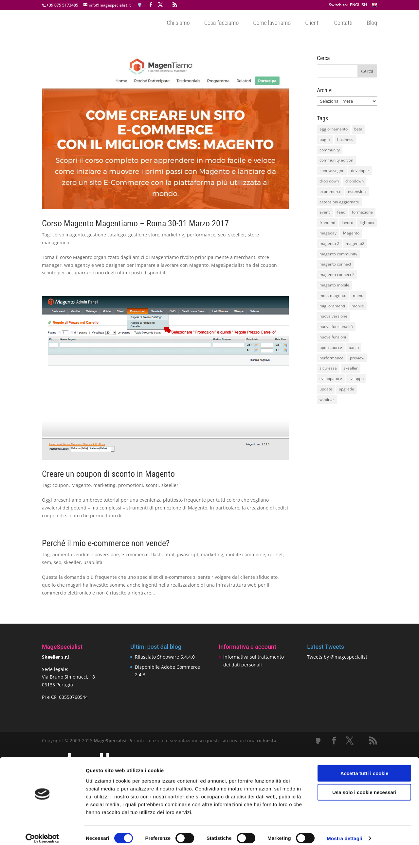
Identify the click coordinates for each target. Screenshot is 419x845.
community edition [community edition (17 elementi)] (336, 160)
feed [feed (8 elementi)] (341, 212)
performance (201, 235)
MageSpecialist (110, 740)
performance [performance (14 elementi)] (331, 358)
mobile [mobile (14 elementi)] (358, 306)
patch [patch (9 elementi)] (354, 347)
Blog (372, 23)
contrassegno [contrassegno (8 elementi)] (331, 170)
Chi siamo (178, 23)
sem (46, 562)
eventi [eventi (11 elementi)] (325, 212)
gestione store (143, 235)
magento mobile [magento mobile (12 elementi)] (334, 285)
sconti (152, 485)
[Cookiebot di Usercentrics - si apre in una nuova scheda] (42, 832)
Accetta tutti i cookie (364, 766)
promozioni (130, 485)
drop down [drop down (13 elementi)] (329, 181)
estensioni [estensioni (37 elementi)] (357, 191)
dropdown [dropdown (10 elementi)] (354, 181)
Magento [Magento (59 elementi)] (351, 233)
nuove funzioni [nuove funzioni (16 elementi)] (332, 337)
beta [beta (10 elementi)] (358, 129)
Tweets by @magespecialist (337, 657)
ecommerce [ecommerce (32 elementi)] (330, 191)
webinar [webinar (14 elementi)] (326, 399)
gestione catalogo (106, 235)
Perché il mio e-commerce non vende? (106, 543)
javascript (187, 554)
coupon (60, 485)
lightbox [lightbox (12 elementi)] (367, 222)
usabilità (92, 562)
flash (156, 554)
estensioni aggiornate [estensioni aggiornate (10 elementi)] (339, 202)
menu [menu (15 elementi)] (358, 295)
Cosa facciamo (221, 23)
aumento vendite (71, 554)
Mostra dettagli (344, 832)
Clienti (312, 23)
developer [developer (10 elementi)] (360, 170)
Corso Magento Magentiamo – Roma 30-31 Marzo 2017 (135, 223)
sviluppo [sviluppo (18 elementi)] (356, 378)
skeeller (236, 235)
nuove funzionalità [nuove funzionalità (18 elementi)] (336, 326)
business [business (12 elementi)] (345, 139)
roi (271, 554)
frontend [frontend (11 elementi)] (327, 222)
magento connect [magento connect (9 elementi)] (335, 264)
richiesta (266, 740)
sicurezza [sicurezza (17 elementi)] (328, 368)
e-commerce (135, 554)
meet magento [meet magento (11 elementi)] (332, 295)
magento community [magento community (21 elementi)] (338, 254)
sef (279, 554)
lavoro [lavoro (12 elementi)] (347, 222)
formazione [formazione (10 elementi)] (362, 212)
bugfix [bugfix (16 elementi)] (325, 139)
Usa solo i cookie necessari (364, 786)
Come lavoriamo (272, 23)
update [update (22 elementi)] (325, 389)
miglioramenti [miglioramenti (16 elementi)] (332, 306)
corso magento (68, 235)
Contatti (343, 23)
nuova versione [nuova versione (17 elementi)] (333, 316)
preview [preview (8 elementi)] (357, 358)
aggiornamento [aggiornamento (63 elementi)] (333, 129)
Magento (81, 485)
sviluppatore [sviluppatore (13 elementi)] (330, 378)
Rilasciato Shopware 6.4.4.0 (165, 657)
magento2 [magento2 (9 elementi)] (355, 243)
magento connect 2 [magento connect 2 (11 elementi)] (337, 274)
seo (222, 235)
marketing (173, 235)
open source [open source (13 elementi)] (330, 347)
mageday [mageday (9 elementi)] (328, 233)
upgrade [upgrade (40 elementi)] (346, 389)
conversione (105, 554)
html (169, 554)
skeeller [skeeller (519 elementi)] (350, 368)
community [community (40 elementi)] (329, 150)
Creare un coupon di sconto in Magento (108, 474)
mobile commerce (245, 554)
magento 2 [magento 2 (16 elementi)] (329, 243)
